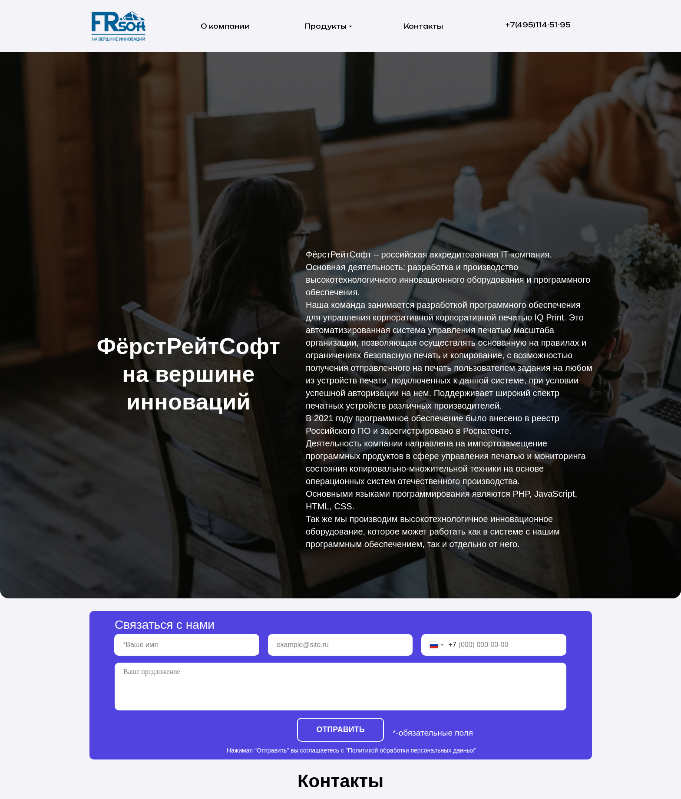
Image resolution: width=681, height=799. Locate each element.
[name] (186, 645)
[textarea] (340, 686)
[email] (340, 645)
